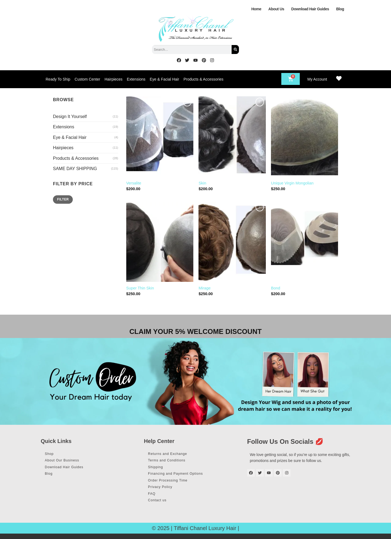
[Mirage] (232, 242)
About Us (276, 9)
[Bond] (304, 242)
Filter (63, 199)
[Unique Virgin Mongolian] (304, 136)
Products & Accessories (203, 79)
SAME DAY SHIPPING (75, 168)
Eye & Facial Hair (164, 79)
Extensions (136, 79)
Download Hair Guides (310, 9)
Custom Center (87, 79)
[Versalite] (159, 136)
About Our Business (65, 461)
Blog (340, 9)
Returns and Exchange (171, 454)
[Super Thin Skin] (159, 242)
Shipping (157, 469)
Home (256, 9)
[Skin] (232, 136)
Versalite (133, 183)
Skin (202, 183)
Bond (275, 288)
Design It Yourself (70, 116)
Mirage (204, 288)
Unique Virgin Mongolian (292, 183)
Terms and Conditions (170, 461)
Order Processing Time (171, 483)
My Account (317, 79)
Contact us (159, 505)
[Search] (235, 49)
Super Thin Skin (140, 288)
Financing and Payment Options (179, 476)
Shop (51, 454)
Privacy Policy (162, 491)
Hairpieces (113, 79)
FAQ (153, 498)
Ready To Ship (58, 79)
